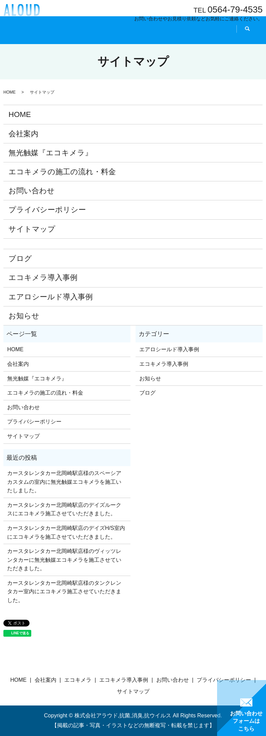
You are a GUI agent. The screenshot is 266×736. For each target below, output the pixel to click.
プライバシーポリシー (47, 209)
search (228, 36)
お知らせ (23, 316)
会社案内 (62, 35)
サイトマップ (31, 229)
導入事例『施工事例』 (144, 35)
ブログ (20, 258)
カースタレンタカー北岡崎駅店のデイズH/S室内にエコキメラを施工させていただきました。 (66, 532)
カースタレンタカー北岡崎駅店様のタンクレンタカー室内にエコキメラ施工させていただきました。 (64, 591)
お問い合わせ (31, 190)
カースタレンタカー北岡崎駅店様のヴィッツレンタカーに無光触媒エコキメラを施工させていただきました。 (64, 559)
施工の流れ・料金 (194, 35)
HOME (38, 35)
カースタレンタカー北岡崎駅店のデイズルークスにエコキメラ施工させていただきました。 (64, 509)
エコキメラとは (96, 35)
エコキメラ (77, 680)
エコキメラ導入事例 (42, 277)
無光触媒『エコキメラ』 (50, 152)
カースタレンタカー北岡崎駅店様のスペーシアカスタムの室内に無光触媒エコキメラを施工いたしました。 (64, 481)
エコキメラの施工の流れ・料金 (62, 171)
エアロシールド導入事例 (50, 297)
